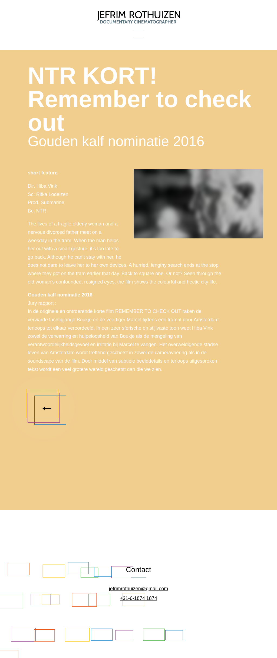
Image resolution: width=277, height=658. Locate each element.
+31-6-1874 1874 (138, 598)
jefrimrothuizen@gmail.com (138, 588)
